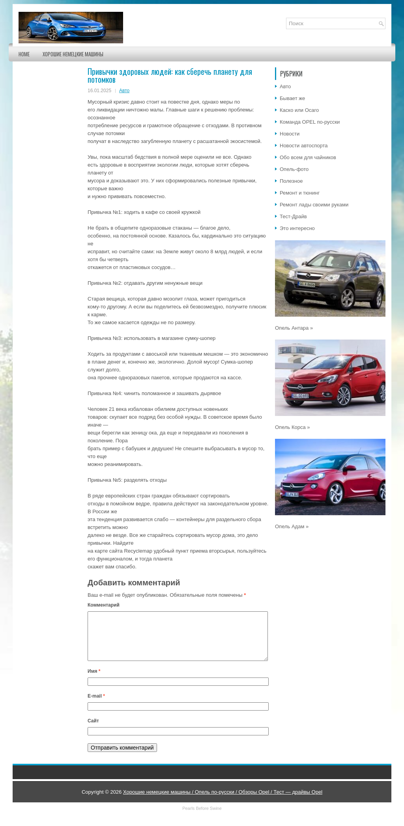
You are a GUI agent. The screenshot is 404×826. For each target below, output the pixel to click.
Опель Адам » (292, 526)
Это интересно (297, 228)
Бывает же (292, 98)
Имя (94, 680)
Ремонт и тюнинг (300, 193)
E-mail (96, 705)
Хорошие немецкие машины (73, 54)
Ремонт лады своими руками (314, 205)
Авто (124, 90)
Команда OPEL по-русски (310, 122)
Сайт (93, 730)
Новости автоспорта (304, 145)
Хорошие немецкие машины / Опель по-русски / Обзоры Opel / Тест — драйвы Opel (222, 801)
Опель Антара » (294, 328)
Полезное (291, 181)
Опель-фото (294, 169)
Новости (289, 134)
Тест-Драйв (293, 216)
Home (24, 54)
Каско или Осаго (299, 110)
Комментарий (104, 605)
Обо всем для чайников (308, 157)
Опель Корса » (292, 427)
